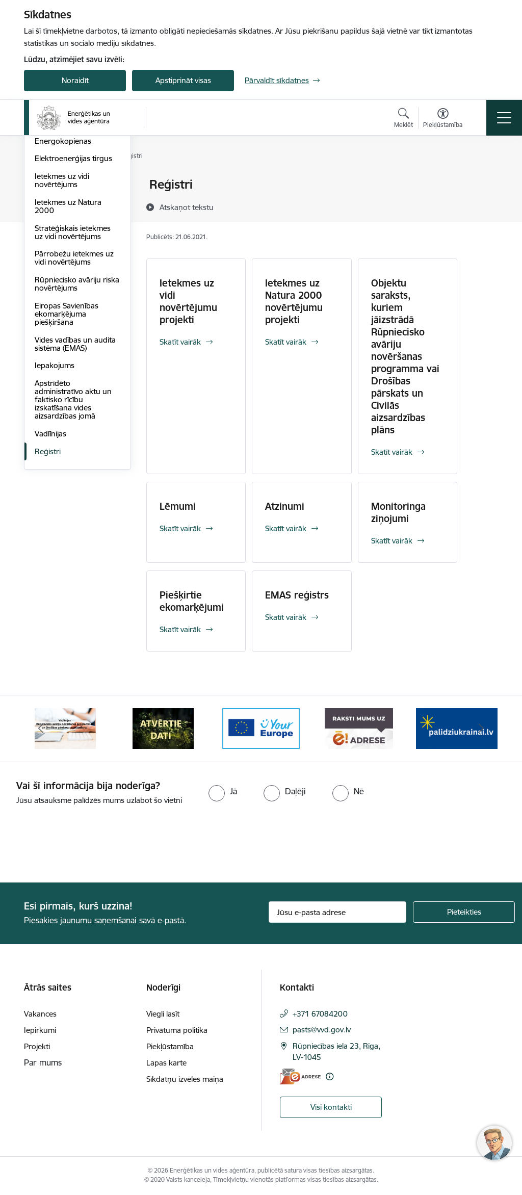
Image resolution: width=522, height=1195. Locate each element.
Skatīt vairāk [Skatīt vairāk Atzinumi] (285, 528)
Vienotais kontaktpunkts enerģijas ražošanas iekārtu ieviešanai (76, 193)
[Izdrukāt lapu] (483, 180)
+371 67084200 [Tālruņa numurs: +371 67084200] (320, 1014)
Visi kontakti (331, 1107)
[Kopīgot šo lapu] (483, 205)
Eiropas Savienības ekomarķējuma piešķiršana (66, 436)
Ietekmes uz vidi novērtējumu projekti (188, 301)
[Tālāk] (481, 728)
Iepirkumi (40, 1030)
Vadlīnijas (50, 555)
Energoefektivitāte (66, 219)
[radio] (222, 791)
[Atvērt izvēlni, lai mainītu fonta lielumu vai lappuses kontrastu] (442, 119)
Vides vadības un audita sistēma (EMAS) (75, 466)
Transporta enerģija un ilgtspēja (74, 241)
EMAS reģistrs (297, 595)
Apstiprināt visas (183, 80)
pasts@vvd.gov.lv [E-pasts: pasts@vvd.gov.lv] (322, 1029)
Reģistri (48, 573)
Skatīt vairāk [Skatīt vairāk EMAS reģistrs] (285, 617)
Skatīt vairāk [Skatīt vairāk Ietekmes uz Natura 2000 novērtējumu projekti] (285, 342)
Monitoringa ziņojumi (398, 512)
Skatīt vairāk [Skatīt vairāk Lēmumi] (180, 528)
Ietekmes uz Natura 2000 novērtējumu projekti (294, 301)
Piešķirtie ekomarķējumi (192, 601)
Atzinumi (284, 506)
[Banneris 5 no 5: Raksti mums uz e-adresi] (359, 728)
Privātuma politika (176, 1030)
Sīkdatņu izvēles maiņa (184, 1079)
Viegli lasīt (162, 1014)
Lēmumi (178, 506)
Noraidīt (75, 80)
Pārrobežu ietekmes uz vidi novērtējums (74, 380)
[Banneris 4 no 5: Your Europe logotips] (261, 728)
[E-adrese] (300, 1076)
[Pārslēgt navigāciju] (504, 118)
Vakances (40, 1014)
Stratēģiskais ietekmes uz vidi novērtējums (73, 354)
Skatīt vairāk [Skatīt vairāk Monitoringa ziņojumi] (391, 540)
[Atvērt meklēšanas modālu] (403, 119)
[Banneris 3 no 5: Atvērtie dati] (163, 728)
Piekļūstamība (170, 1046)
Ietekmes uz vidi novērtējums (62, 302)
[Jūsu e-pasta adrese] (337, 912)
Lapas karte (166, 1063)
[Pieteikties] (464, 912)
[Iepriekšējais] (40, 728)
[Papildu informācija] (329, 1076)
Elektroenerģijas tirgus (73, 280)
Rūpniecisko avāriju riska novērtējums (77, 405)
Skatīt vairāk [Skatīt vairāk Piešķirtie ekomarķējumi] (180, 629)
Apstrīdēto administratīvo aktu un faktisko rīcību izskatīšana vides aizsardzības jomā (73, 521)
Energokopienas (63, 263)
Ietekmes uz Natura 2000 (68, 328)
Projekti (37, 1046)
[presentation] (85, 845)
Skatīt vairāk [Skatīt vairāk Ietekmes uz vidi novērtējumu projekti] (180, 342)
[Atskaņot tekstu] (187, 207)
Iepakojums (54, 487)
